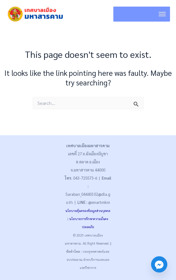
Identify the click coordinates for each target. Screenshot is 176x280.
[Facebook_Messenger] (159, 264)
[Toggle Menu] (162, 14)
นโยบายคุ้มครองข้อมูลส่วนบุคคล (87, 211)
